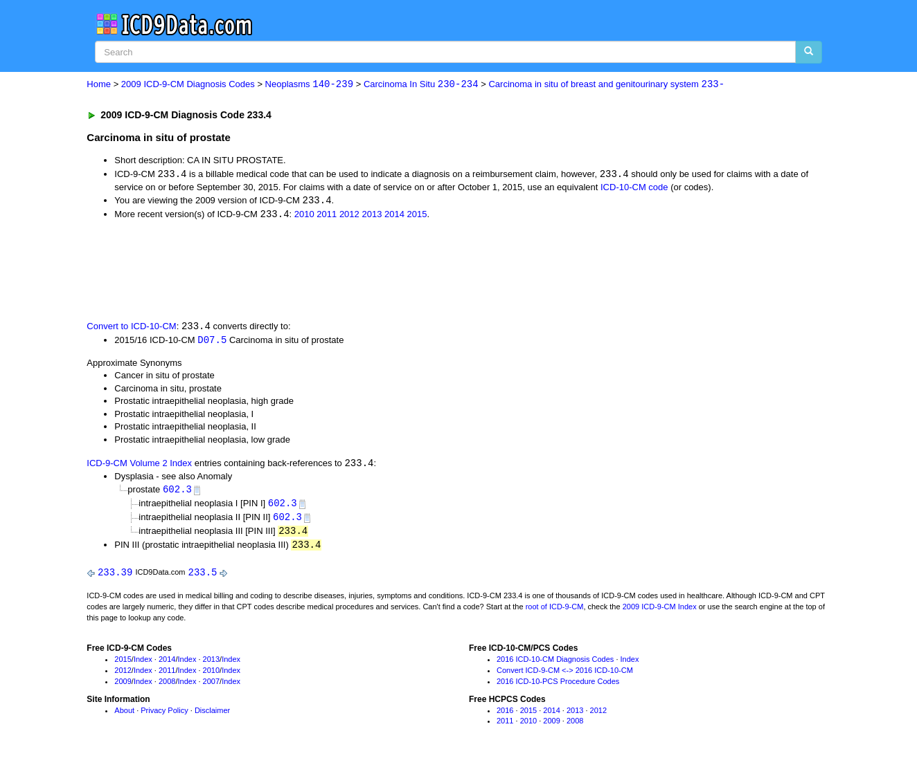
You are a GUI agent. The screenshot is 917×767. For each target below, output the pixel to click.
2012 (349, 216)
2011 (327, 216)
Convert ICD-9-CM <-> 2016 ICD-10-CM (565, 675)
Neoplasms (309, 85)
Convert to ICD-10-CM (131, 328)
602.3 (177, 492)
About (124, 715)
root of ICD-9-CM (555, 611)
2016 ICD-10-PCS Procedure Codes (558, 686)
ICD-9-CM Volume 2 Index (139, 466)
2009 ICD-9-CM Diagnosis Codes (188, 85)
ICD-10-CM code (634, 188)
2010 (304, 216)
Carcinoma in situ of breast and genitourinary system (606, 85)
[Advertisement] (334, 270)
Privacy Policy (164, 715)
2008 (167, 686)
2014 (394, 216)
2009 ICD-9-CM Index (660, 611)
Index (143, 664)
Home (99, 85)
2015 (417, 216)
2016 (505, 715)
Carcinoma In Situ (421, 85)
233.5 (202, 577)
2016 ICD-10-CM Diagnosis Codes (555, 664)
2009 (122, 686)
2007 (211, 686)
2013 (372, 216)
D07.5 (211, 341)
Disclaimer (212, 715)
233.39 (115, 577)
